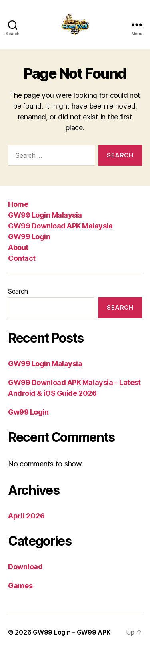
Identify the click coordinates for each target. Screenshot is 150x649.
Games (20, 585)
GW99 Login (29, 236)
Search (18, 291)
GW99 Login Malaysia (45, 215)
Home (18, 204)
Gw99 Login (28, 412)
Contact (22, 258)
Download (25, 566)
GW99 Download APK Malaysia (60, 226)
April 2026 (26, 516)
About (18, 247)
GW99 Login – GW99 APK (71, 632)
